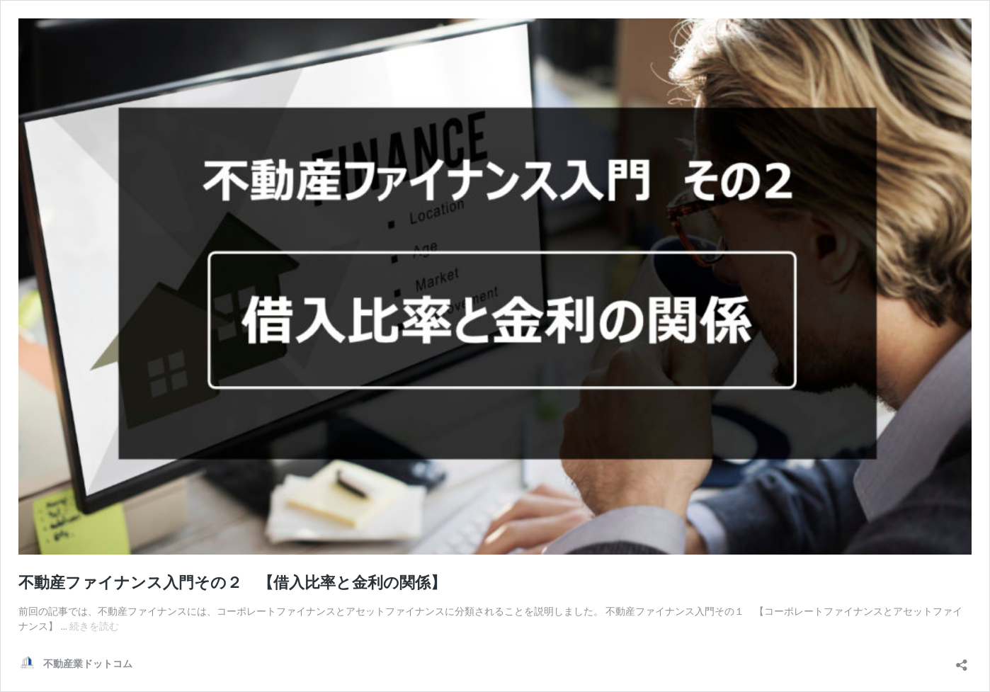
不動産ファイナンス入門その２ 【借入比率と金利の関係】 (232, 582)
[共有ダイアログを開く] (962, 660)
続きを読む (94, 626)
